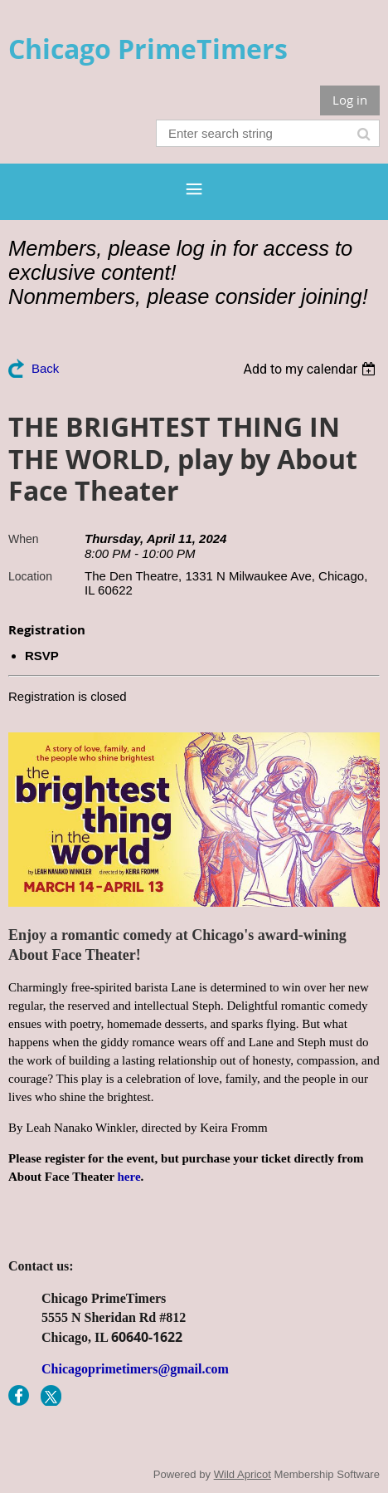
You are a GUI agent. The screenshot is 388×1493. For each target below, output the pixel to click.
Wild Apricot (242, 1474)
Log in (349, 99)
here (129, 1176)
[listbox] (311, 369)
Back (45, 368)
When (23, 539)
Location (30, 576)
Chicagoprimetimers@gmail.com (135, 1369)
